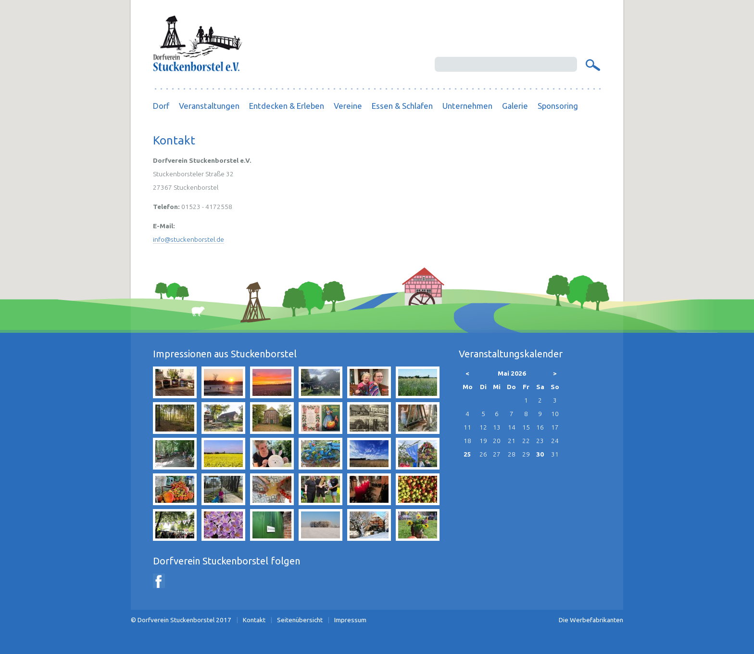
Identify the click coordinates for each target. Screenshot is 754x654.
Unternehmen (467, 105)
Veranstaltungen (209, 105)
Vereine (348, 105)
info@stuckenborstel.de (188, 239)
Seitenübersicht (300, 620)
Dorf (161, 105)
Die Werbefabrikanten (591, 620)
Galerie (515, 105)
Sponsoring (558, 105)
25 (467, 454)
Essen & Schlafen (402, 105)
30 (540, 454)
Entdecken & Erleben (286, 105)
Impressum (350, 620)
